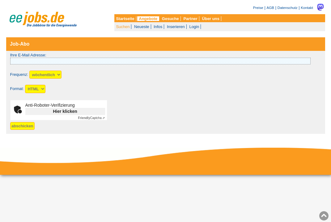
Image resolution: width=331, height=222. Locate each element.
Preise (258, 8)
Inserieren (176, 26)
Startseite (125, 18)
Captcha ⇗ (91, 118)
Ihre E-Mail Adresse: (28, 55)
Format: (17, 89)
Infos (158, 26)
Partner (190, 18)
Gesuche (170, 18)
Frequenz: (19, 74)
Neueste (141, 26)
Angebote (148, 18)
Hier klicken (65, 111)
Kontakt (307, 8)
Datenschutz (288, 8)
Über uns (210, 18)
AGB (270, 8)
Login (194, 26)
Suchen (122, 26)
